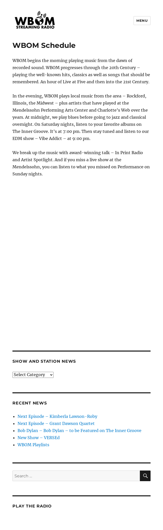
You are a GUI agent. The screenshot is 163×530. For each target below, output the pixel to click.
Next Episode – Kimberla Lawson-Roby (57, 416)
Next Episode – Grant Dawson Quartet (56, 423)
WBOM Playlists (33, 444)
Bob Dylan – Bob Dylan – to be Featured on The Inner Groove (79, 430)
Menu (142, 20)
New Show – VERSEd (39, 437)
